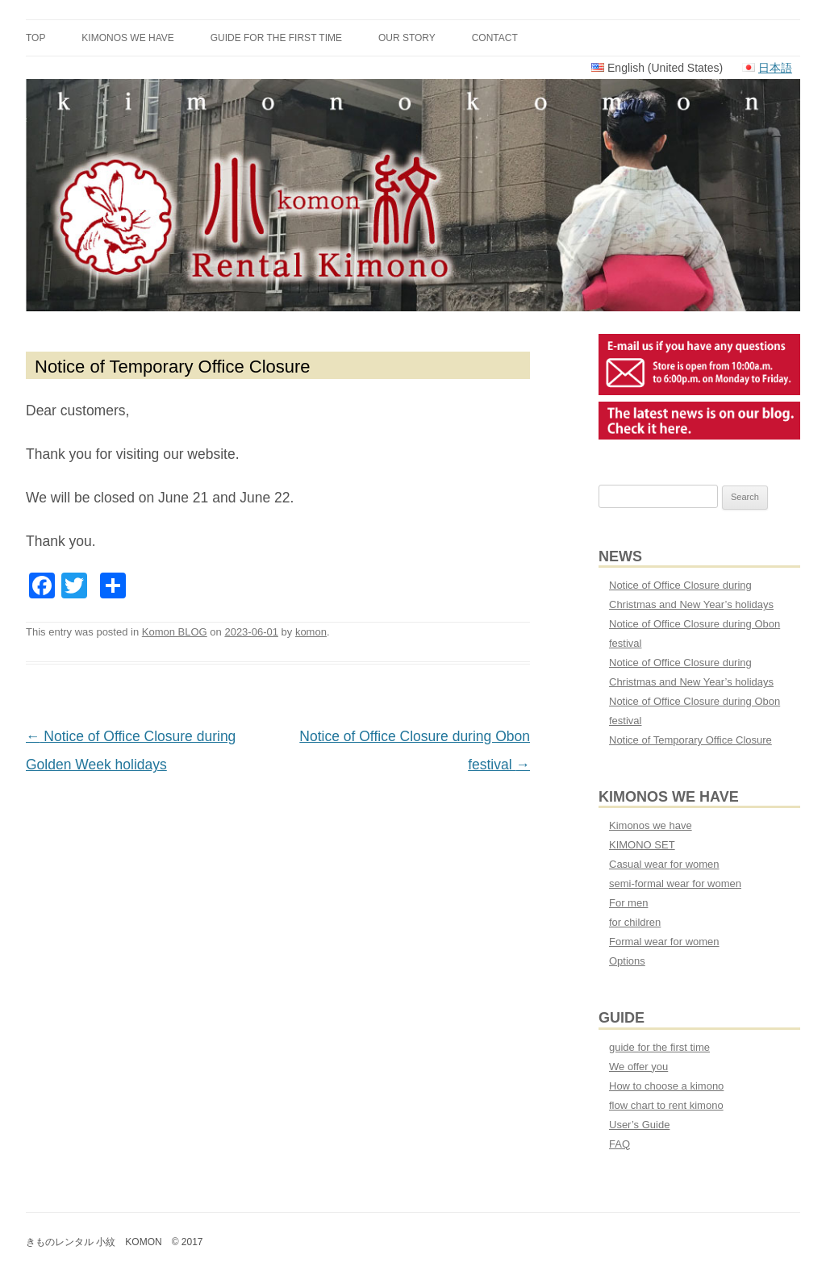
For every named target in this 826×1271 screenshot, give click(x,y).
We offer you (638, 1067)
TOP (35, 38)
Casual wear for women (664, 864)
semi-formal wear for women (675, 883)
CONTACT (495, 38)
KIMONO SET (642, 845)
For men (628, 903)
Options (627, 961)
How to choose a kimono (666, 1086)
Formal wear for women (664, 942)
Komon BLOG (174, 632)
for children (635, 922)
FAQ (619, 1144)
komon (311, 632)
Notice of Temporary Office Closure (690, 740)
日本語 (775, 67)
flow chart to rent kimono (666, 1105)
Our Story (407, 38)
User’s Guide (639, 1125)
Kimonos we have (127, 38)
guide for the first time (276, 38)
